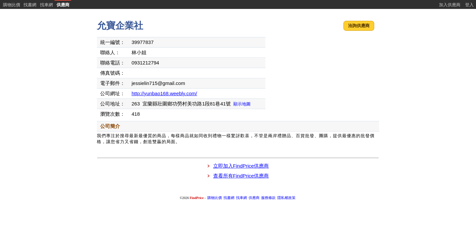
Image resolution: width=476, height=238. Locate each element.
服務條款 (268, 198)
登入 (469, 4)
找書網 (29, 4)
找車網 (46, 4)
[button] (358, 26)
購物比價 (11, 4)
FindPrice (197, 198)
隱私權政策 (286, 198)
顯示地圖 (242, 103)
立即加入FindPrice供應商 (241, 166)
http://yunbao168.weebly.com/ (164, 93)
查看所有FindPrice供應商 (241, 175)
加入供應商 (449, 4)
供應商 (63, 4)
